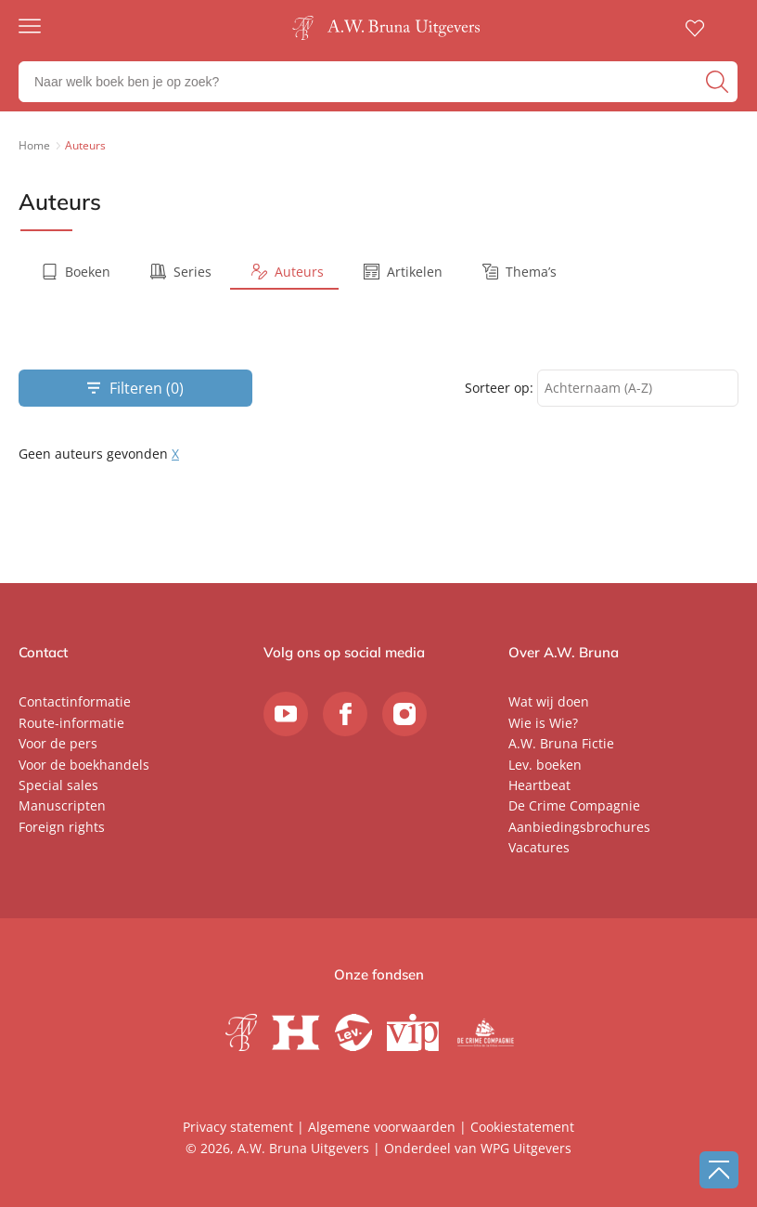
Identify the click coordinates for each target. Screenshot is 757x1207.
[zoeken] (719, 81)
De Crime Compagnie (574, 805)
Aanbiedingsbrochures (579, 827)
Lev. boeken (545, 764)
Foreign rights (62, 827)
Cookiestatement (522, 1127)
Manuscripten (62, 805)
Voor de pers (58, 743)
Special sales (58, 785)
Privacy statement (238, 1127)
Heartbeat (539, 785)
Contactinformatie (75, 701)
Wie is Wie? (543, 723)
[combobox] (637, 389)
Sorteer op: (499, 387)
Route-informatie (71, 723)
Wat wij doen (548, 701)
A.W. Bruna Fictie (561, 743)
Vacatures (539, 847)
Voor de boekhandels (84, 764)
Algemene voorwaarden (381, 1127)
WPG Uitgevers (526, 1148)
